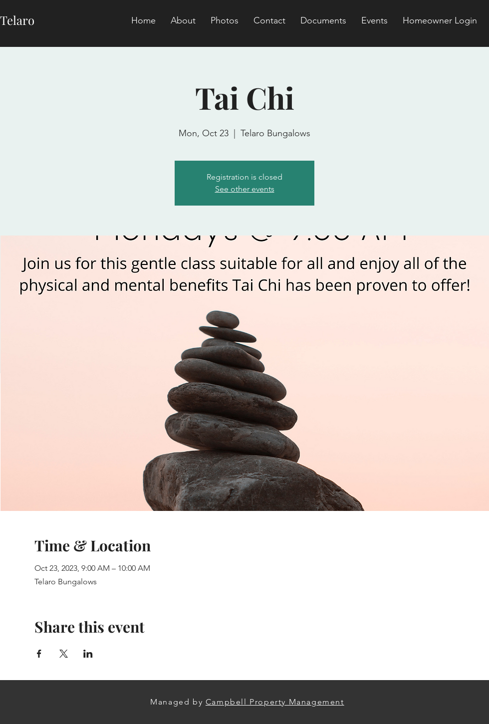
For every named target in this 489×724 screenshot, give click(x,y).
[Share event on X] (63, 654)
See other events (244, 189)
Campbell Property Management (275, 702)
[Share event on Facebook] (39, 654)
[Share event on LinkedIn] (88, 654)
